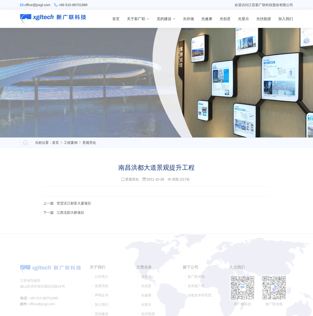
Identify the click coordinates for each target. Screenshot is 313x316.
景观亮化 (89, 143)
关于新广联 (138, 19)
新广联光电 (196, 281)
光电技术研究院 (200, 299)
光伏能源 (263, 19)
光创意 (225, 19)
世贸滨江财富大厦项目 (74, 205)
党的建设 (166, 19)
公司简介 (101, 281)
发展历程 (101, 290)
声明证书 (101, 299)
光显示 (243, 19)
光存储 (188, 19)
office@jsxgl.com (37, 5)
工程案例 (71, 143)
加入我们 (285, 19)
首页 (116, 19)
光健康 (206, 19)
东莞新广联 (196, 290)
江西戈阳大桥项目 (70, 215)
